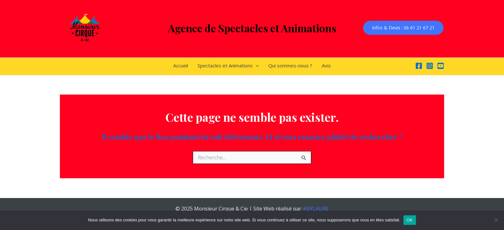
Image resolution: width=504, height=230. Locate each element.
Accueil (180, 65)
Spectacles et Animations (228, 65)
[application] (256, 65)
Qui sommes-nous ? (290, 65)
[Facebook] (418, 65)
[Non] (496, 220)
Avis (326, 65)
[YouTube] (440, 65)
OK (410, 220)
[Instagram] (429, 65)
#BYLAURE (316, 208)
